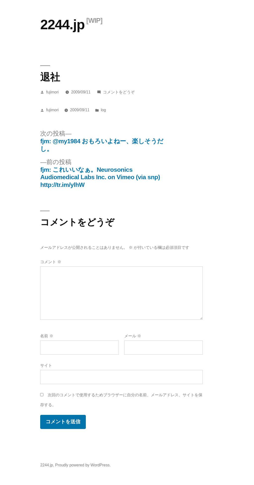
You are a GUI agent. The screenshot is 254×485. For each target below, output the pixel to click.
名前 (46, 336)
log (103, 110)
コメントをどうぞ (119, 92)
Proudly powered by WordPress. (83, 465)
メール (132, 336)
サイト (46, 365)
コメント (50, 262)
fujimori (52, 92)
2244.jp (62, 24)
